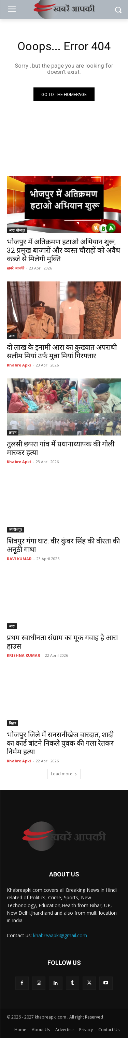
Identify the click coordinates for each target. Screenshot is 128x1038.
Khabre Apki (19, 365)
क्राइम (12, 432)
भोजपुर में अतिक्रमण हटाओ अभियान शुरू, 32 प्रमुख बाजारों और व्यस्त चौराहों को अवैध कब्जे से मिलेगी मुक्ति (63, 250)
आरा (12, 335)
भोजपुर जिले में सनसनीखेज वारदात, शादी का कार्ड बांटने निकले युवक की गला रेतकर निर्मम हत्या (60, 743)
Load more (64, 774)
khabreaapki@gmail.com (60, 935)
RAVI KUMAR (19, 558)
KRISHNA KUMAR (23, 655)
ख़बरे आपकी (15, 268)
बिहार (12, 723)
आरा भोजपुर (17, 230)
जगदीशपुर (15, 529)
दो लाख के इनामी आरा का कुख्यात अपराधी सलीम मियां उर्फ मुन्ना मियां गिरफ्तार (62, 351)
